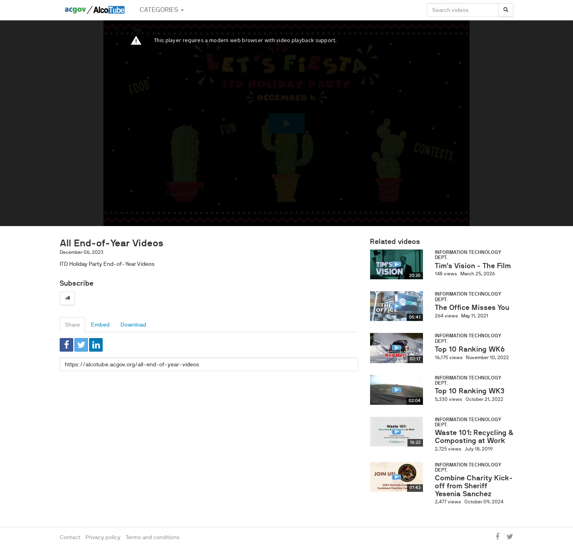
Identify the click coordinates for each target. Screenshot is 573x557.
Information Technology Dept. (468, 254)
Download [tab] (133, 324)
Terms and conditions (153, 537)
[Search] (505, 10)
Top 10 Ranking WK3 (470, 391)
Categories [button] (162, 10)
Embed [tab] (100, 324)
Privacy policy (103, 537)
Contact (70, 537)
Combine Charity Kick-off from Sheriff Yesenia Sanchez (474, 486)
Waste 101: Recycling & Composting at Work (474, 437)
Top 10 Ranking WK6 (470, 349)
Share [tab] (72, 324)
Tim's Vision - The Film (473, 266)
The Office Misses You (472, 307)
